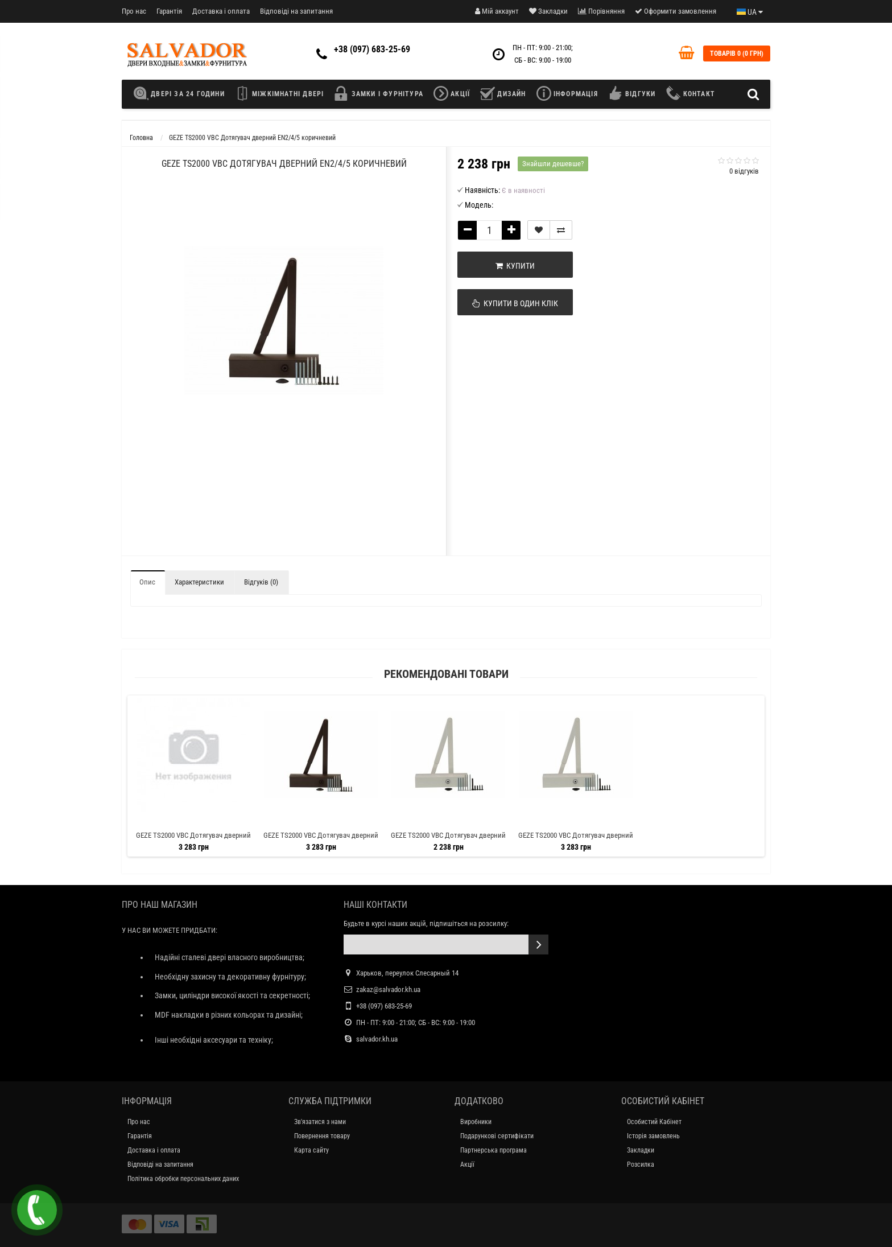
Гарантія (169, 11)
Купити (515, 265)
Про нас (134, 11)
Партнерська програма (493, 1150)
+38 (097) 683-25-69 (372, 49)
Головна (141, 138)
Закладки (640, 1150)
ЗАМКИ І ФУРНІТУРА (378, 93)
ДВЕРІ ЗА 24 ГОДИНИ (182, 93)
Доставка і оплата (221, 11)
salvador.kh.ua (377, 1039)
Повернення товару (322, 1136)
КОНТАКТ (690, 93)
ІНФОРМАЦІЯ (567, 93)
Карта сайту (311, 1150)
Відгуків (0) (261, 582)
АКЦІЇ (451, 93)
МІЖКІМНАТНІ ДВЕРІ (279, 93)
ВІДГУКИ (632, 93)
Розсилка (640, 1164)
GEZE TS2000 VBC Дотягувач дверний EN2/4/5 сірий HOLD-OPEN (193, 840)
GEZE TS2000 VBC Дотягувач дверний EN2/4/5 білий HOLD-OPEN (575, 840)
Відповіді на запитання (296, 11)
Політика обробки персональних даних (183, 1179)
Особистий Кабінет (654, 1122)
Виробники (476, 1122)
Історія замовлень (653, 1136)
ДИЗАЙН (503, 93)
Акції (467, 1164)
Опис (147, 582)
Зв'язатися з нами (320, 1122)
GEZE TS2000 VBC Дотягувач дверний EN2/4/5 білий (448, 840)
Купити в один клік (515, 303)
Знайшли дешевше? (553, 163)
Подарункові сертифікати (497, 1136)
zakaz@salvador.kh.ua (388, 989)
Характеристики (199, 582)
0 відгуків (744, 171)
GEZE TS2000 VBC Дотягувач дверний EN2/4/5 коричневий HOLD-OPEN (320, 840)
